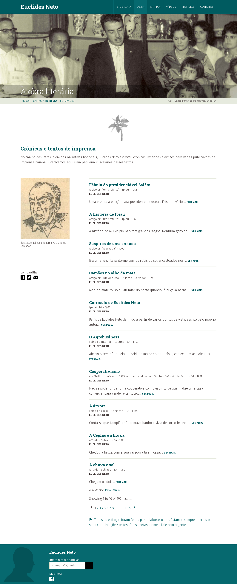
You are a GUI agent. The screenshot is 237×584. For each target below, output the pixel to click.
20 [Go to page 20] (130, 508)
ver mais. (193, 202)
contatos (207, 6)
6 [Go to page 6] (108, 508)
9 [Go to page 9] (116, 508)
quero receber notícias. (64, 560)
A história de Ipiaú (107, 214)
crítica (155, 6)
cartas (37, 101)
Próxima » (112, 490)
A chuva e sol (102, 464)
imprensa (51, 101)
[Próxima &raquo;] (135, 508)
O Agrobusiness (104, 336)
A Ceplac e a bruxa (106, 435)
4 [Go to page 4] (103, 508)
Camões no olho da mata (112, 272)
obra (140, 6)
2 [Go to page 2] (98, 508)
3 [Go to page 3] (100, 508)
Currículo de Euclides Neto (114, 302)
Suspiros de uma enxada (112, 243)
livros (26, 101)
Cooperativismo (104, 371)
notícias (188, 6)
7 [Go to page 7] (111, 508)
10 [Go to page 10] (119, 508)
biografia (123, 6)
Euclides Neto (39, 6)
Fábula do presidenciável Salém (119, 184)
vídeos (171, 6)
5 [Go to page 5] (105, 508)
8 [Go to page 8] (113, 508)
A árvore (97, 405)
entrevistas (67, 101)
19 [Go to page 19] (126, 508)
